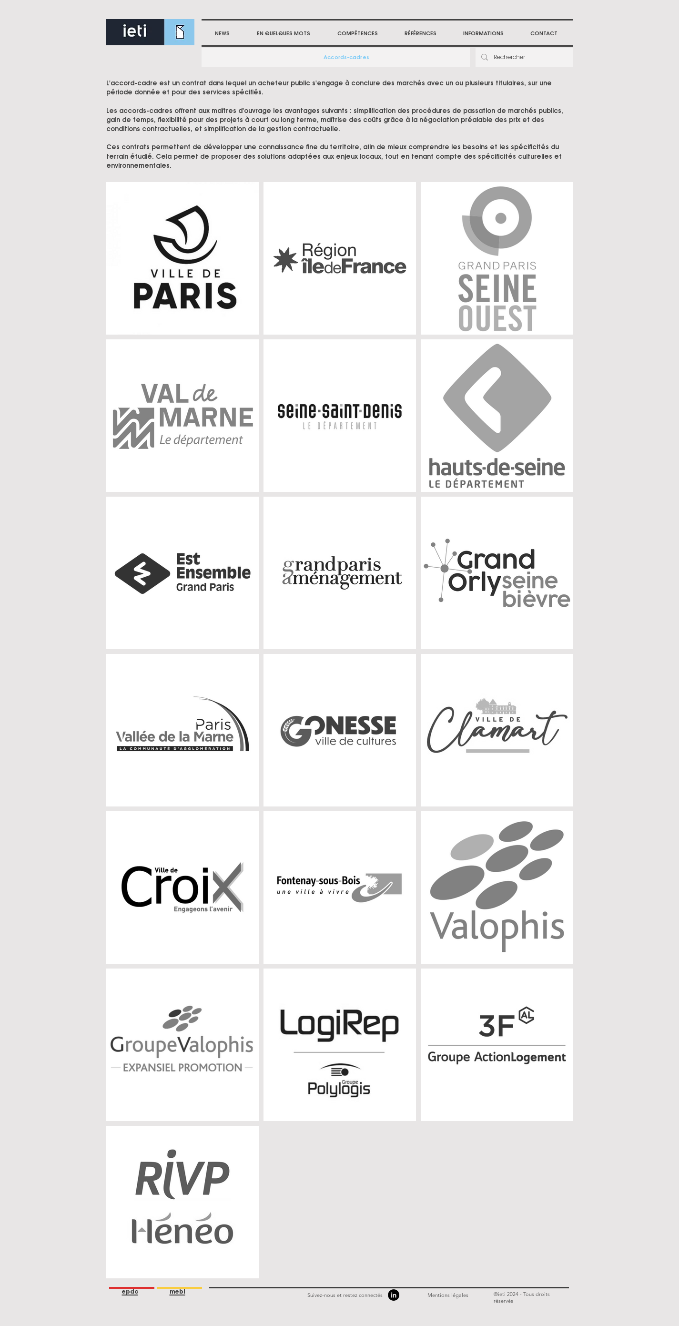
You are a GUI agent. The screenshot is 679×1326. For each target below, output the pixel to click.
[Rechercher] (523, 57)
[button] (357, 33)
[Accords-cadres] (348, 57)
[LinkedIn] (393, 1295)
